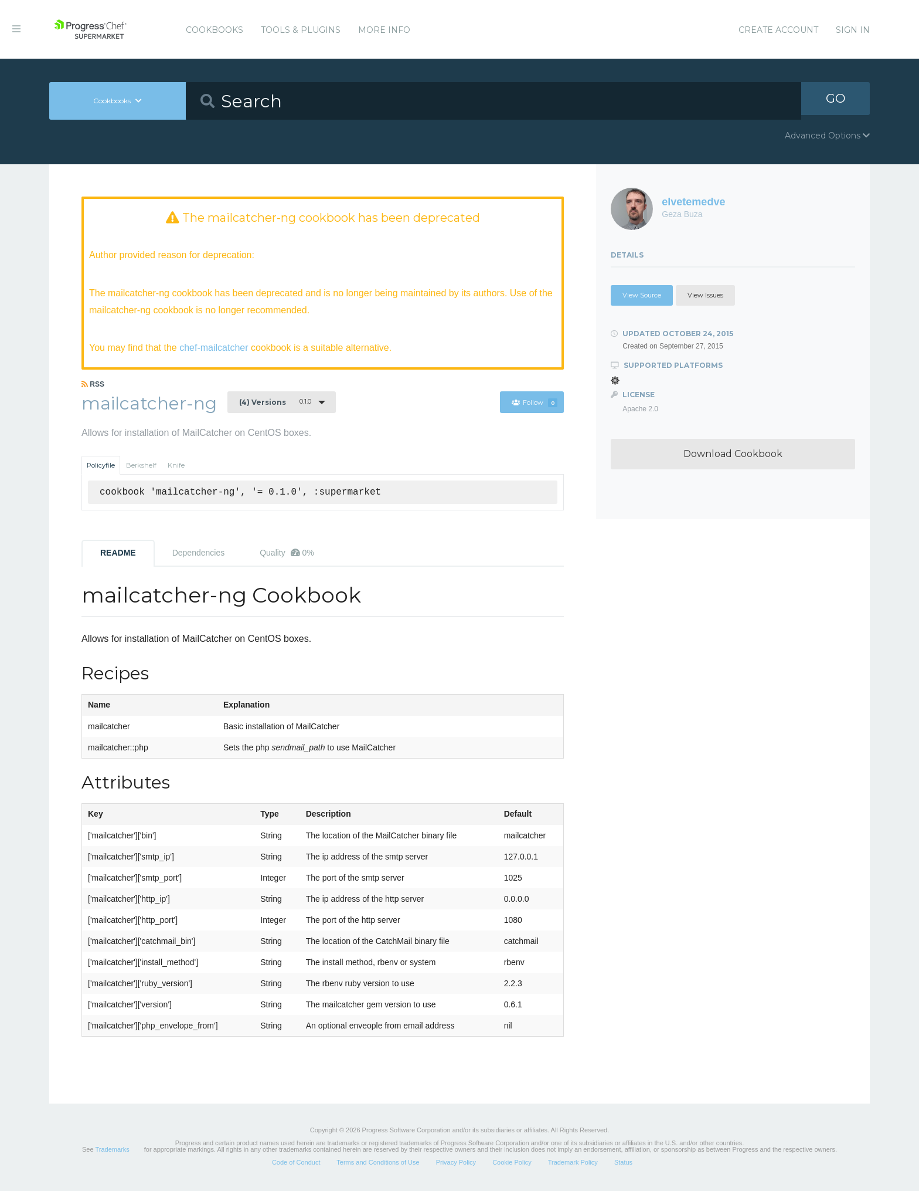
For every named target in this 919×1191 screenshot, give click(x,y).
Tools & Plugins (301, 30)
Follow (534, 403)
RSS (92, 385)
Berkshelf (141, 466)
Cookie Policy (512, 1164)
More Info (384, 30)
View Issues (705, 295)
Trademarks (112, 1151)
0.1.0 (275, 403)
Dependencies (198, 554)
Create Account (778, 30)
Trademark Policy (573, 1164)
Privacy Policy (456, 1164)
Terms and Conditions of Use (377, 1164)
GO (836, 100)
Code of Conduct (296, 1164)
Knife (176, 466)
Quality (287, 554)
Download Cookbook (732, 453)
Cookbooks (214, 30)
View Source (641, 295)
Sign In (853, 30)
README (118, 554)
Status (623, 1164)
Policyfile (101, 466)
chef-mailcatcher (213, 348)
